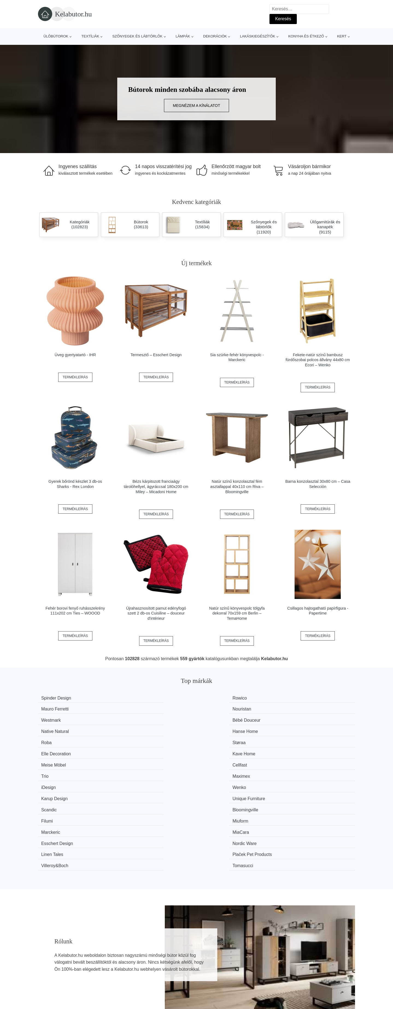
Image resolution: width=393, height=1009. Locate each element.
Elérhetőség (290, 965)
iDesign (52, 739)
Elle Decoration (222, 718)
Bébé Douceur (140, 708)
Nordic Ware (301, 759)
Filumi (213, 749)
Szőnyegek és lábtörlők (137, 36)
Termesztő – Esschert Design (156, 355)
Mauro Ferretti (221, 698)
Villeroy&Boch (220, 770)
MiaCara (134, 759)
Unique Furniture (305, 739)
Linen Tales (56, 770)
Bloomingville (139, 749)
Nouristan (298, 698)
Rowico (133, 698)
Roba (50, 718)
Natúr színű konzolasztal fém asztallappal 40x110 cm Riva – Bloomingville (236, 486)
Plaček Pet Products (146, 770)
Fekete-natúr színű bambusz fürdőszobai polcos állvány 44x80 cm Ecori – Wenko (318, 360)
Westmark (54, 708)
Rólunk (285, 952)
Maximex (297, 728)
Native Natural (221, 708)
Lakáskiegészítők (257, 36)
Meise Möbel (57, 728)
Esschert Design (223, 759)
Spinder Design (60, 698)
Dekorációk (215, 36)
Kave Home (300, 718)
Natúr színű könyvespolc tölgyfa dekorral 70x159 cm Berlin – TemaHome (237, 613)
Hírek (46, 965)
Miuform (297, 749)
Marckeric (54, 759)
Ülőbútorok (55, 36)
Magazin (168, 952)
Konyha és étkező (306, 36)
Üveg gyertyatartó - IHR (75, 355)
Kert (341, 36)
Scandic (52, 749)
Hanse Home (301, 708)
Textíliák (90, 36)
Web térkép (171, 965)
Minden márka (54, 952)
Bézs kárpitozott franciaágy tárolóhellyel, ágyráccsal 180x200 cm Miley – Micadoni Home (156, 486)
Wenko (133, 739)
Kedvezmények (56, 977)
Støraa (132, 718)
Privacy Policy (173, 977)
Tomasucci (299, 770)
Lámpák (182, 36)
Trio (211, 728)
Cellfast (133, 728)
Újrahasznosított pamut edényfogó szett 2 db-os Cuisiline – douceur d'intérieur (156, 613)
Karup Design (220, 739)
